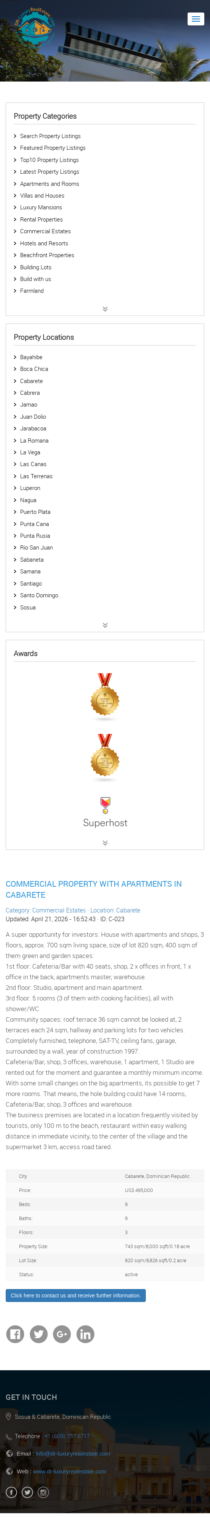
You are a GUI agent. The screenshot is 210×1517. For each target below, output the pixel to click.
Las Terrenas (36, 476)
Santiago (31, 583)
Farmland (32, 290)
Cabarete (31, 381)
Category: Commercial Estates (46, 910)
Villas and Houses (42, 195)
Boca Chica (34, 368)
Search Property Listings (50, 136)
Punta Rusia (35, 535)
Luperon (30, 488)
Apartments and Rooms (49, 183)
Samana (30, 571)
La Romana (34, 440)
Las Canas (33, 464)
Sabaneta (32, 559)
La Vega (30, 452)
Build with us (35, 279)
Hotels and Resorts (44, 243)
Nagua (28, 500)
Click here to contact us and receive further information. (76, 1295)
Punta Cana (34, 524)
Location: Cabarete (115, 910)
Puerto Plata (35, 511)
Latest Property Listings (49, 171)
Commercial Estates (45, 231)
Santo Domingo (39, 595)
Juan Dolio (33, 416)
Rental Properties (41, 219)
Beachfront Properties (47, 255)
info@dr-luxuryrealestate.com (73, 1453)
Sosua (28, 607)
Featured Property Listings (53, 147)
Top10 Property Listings (49, 159)
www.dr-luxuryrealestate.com (69, 1471)
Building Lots (36, 267)
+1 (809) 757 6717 (67, 1436)
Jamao (28, 404)
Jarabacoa (33, 428)
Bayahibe (31, 357)
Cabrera (30, 392)
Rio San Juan (36, 547)
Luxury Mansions (41, 207)
